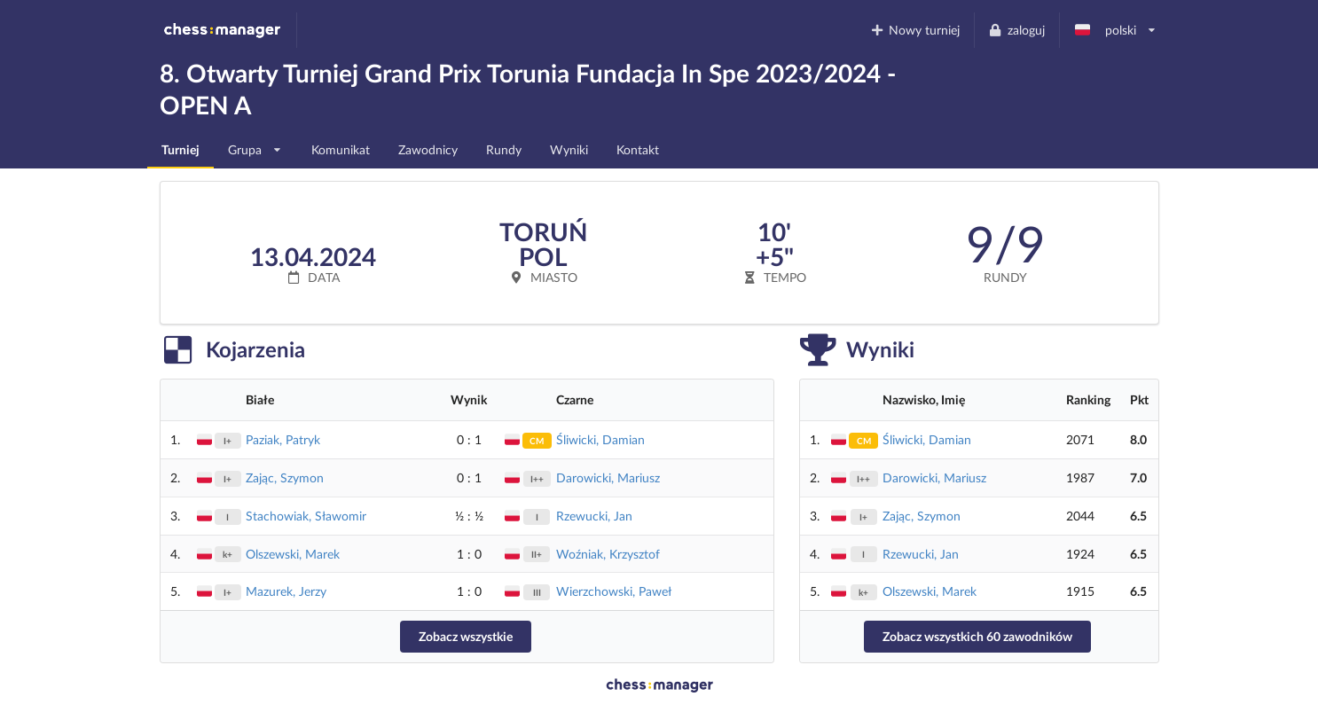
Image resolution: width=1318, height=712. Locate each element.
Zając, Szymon (285, 477)
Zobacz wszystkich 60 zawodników (977, 636)
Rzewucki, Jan (594, 515)
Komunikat (340, 149)
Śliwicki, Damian (600, 439)
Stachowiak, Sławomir (306, 515)
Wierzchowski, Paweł (613, 591)
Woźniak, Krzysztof (608, 553)
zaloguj (1016, 29)
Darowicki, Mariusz (608, 477)
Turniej (180, 149)
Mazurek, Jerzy (286, 591)
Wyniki (569, 149)
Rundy (504, 149)
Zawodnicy (428, 149)
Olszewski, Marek (293, 553)
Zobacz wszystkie (466, 636)
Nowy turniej (914, 29)
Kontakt (637, 149)
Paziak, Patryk (283, 439)
